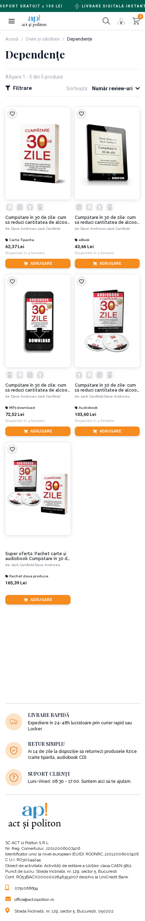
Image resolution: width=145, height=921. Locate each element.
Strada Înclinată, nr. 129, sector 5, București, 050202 (59, 911)
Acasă (11, 39)
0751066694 (21, 888)
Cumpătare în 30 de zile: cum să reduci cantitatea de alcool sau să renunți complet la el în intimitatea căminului (37, 220)
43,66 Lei (84, 246)
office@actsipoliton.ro (29, 899)
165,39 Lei (16, 583)
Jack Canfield (48, 229)
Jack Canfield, (92, 396)
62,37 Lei (14, 246)
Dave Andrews (117, 396)
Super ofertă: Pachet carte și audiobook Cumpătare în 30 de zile (37, 556)
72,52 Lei (14, 414)
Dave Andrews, (24, 229)
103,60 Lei (85, 414)
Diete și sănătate (43, 39)
